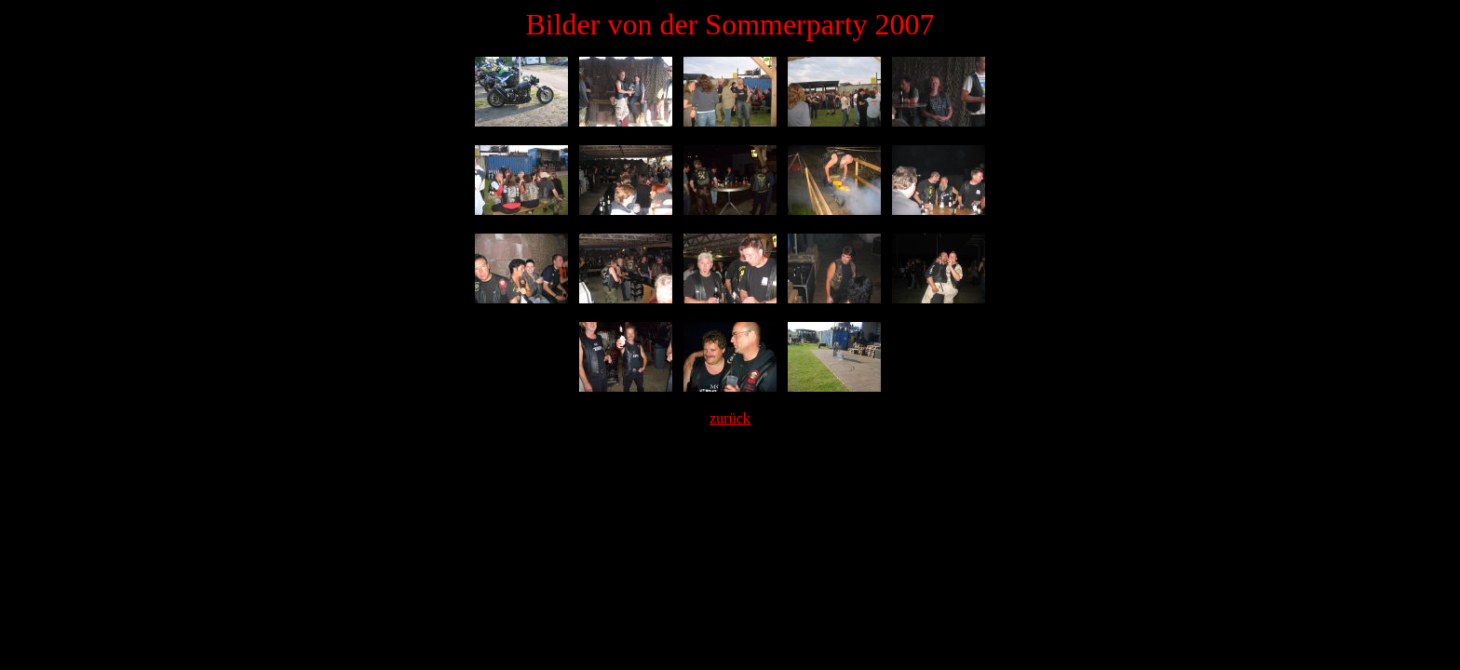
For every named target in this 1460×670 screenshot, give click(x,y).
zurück (730, 418)
